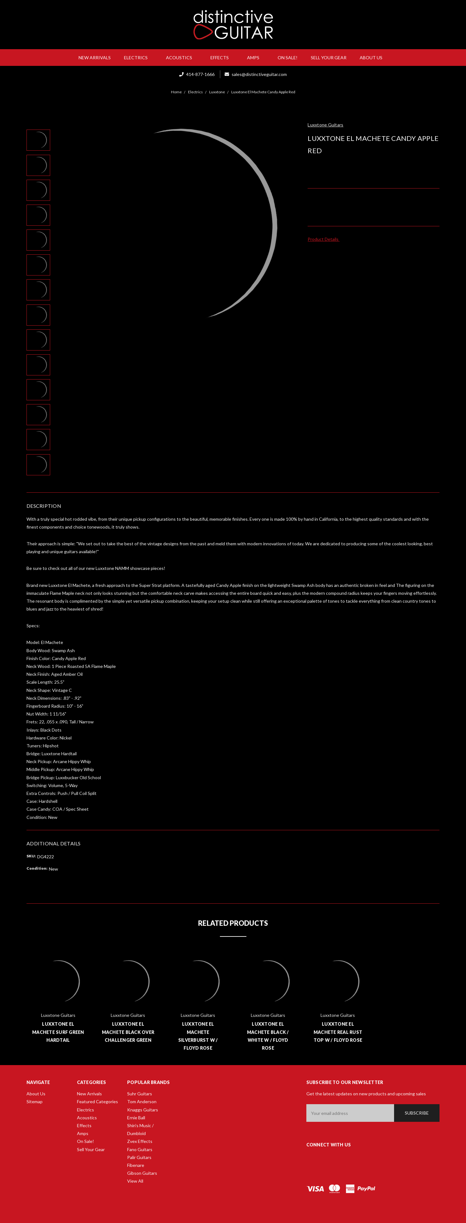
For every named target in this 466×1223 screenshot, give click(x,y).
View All (135, 1181)
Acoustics (181, 57)
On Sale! (288, 57)
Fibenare (135, 1165)
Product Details (325, 239)
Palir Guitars (139, 1157)
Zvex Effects (139, 1141)
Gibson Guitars (142, 1173)
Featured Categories (97, 1101)
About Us (373, 57)
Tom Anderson (141, 1101)
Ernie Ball (136, 1117)
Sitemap (35, 1101)
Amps (255, 57)
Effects (222, 57)
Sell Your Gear (328, 57)
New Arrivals (95, 57)
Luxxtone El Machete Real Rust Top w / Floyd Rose (338, 1031)
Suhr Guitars (139, 1093)
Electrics (138, 57)
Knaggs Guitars (142, 1109)
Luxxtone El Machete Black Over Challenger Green (128, 1031)
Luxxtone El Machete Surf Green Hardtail (58, 1031)
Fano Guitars (139, 1149)
